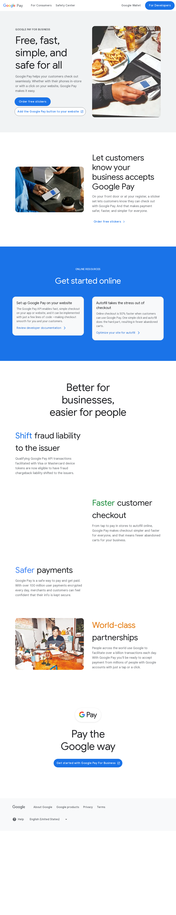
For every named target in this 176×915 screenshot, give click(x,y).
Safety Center (65, 5)
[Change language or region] (48, 903)
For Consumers (41, 5)
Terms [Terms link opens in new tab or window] (101, 891)
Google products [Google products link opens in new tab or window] (67, 891)
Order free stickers (32, 101)
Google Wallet (131, 5)
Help (18, 903)
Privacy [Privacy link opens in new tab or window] (88, 891)
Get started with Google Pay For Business (88, 847)
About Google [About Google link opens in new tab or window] (43, 891)
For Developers (160, 5)
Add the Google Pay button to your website (51, 111)
